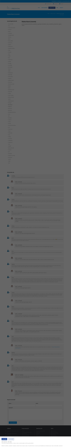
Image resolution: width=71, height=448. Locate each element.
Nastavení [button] (11, 439)
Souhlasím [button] (4, 439)
